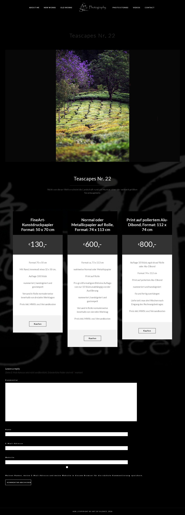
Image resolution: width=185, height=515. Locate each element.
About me (34, 7)
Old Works (66, 7)
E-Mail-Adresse (15, 443)
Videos (136, 7)
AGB (74, 511)
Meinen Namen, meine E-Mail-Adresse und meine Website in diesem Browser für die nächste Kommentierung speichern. (74, 475)
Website (10, 457)
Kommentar (12, 380)
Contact (149, 7)
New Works (50, 7)
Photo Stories (120, 7)
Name (9, 429)
